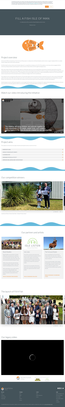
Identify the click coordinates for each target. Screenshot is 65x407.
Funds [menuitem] (2, 393)
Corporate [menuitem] (3, 395)
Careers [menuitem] (20, 398)
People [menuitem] (20, 395)
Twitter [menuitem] (63, 388)
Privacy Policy (31, 3)
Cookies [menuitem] (57, 400)
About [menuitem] (20, 393)
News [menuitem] (37, 393)
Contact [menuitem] (20, 400)
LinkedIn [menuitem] (59, 388)
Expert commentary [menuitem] (39, 395)
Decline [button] (51, 6)
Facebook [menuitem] (58, 388)
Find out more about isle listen (30, 276)
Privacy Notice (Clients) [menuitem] (59, 398)
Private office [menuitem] (3, 398)
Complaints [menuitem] (58, 401)
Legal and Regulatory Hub (48, 404)
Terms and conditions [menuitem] (59, 395)
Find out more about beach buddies (10, 276)
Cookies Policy (36, 3)
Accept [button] (47, 6)
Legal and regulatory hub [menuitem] (60, 393)
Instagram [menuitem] (61, 388)
